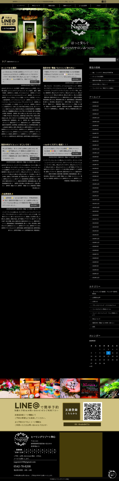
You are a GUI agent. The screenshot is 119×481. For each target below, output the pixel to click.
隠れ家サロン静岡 (22, 127)
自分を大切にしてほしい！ (100, 84)
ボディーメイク (67, 162)
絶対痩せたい (33, 179)
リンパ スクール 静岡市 (26, 104)
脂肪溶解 (59, 174)
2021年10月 (95, 208)
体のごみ (16, 106)
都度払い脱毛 (12, 127)
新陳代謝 (23, 115)
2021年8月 (95, 215)
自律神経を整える (23, 125)
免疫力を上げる (10, 109)
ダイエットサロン (24, 167)
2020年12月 (95, 239)
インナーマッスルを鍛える (22, 165)
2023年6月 (95, 169)
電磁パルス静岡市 (51, 106)
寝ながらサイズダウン (58, 93)
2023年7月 (95, 165)
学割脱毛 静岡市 (12, 113)
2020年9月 (95, 247)
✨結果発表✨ (7, 194)
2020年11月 (95, 243)
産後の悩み (14, 219)
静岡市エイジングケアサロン (10, 129)
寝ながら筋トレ (68, 95)
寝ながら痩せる (58, 95)
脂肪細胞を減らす (61, 99)
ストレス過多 (19, 97)
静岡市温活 (20, 136)
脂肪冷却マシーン (15, 122)
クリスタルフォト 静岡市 (26, 93)
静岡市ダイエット (68, 178)
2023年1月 (95, 180)
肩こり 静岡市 (22, 120)
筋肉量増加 (25, 179)
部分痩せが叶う (29, 183)
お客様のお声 (96, 298)
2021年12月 (95, 200)
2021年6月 (95, 223)
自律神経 (14, 125)
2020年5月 (95, 262)
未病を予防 (29, 115)
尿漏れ (28, 216)
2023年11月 (95, 153)
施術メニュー (67, 5)
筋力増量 (8, 221)
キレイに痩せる (59, 160)
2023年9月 (95, 157)
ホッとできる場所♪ (9, 68)
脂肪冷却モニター (26, 122)
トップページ (21, 5)
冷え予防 (22, 111)
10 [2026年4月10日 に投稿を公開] (108, 353)
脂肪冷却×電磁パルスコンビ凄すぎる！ (59, 68)
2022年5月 (95, 192)
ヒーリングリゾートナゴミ (54, 162)
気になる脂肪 (78, 95)
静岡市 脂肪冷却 (62, 106)
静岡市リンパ (17, 134)
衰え (29, 223)
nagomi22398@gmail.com (25, 462)
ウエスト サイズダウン (54, 86)
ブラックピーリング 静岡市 (29, 102)
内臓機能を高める (13, 111)
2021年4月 (95, 231)
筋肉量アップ (73, 169)
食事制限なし (54, 108)
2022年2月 (95, 196)
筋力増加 (66, 169)
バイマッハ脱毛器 (29, 97)
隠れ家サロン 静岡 (62, 102)
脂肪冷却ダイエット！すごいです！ (16, 145)
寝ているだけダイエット (18, 216)
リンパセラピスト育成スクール (101, 310)
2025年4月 (95, 106)
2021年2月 (95, 235)
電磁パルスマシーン (68, 104)
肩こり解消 (31, 120)
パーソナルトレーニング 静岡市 (21, 100)
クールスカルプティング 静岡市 (22, 95)
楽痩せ (9, 176)
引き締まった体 (33, 174)
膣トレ (47, 102)
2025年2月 (95, 110)
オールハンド (21, 90)
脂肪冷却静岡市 (6, 125)
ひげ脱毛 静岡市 (19, 88)
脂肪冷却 (46, 97)
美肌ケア (31, 118)
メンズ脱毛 (14, 104)
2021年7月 (95, 219)
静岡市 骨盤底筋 (73, 106)
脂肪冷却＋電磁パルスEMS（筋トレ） (28, 162)
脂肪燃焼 (65, 174)
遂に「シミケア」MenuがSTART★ (102, 72)
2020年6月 (95, 258)
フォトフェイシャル (15, 102)
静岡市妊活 (12, 136)
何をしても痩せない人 (27, 169)
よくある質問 (83, 5)
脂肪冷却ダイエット (56, 97)
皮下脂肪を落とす (24, 176)
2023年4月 (95, 176)
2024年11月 (95, 118)
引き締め (33, 216)
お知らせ (78, 83)
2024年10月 (95, 122)
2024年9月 (95, 126)
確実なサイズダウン (50, 169)
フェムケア (54, 90)
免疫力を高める (20, 109)
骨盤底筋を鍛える (75, 108)
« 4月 (90, 367)
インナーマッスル (48, 160)
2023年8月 (95, 161)
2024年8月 (95, 129)
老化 (13, 221)
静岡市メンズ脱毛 (7, 134)
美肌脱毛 (37, 118)
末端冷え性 (5, 118)
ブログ (98, 5)
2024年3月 (95, 137)
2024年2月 (95, 141)
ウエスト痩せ (34, 165)
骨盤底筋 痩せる (64, 108)
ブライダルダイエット (12, 214)
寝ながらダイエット (71, 93)
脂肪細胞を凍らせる (49, 99)
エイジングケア (12, 90)
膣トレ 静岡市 (14, 183)
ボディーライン (23, 214)
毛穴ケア (15, 118)
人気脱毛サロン (8, 106)
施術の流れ (51, 5)
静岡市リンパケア (26, 134)
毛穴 (10, 118)
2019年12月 (95, 278)
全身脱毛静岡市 (29, 109)
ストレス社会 (11, 97)
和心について (36, 5)
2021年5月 (95, 227)
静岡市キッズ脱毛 (33, 129)
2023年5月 (95, 172)
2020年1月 (95, 274)
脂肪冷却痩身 (36, 122)
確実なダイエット (8, 179)
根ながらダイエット (62, 167)
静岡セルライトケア (34, 127)
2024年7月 (95, 133)
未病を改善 (37, 115)
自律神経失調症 (33, 125)
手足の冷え (16, 115)
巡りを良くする (31, 113)
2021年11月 (95, 204)
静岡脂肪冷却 (29, 230)
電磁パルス (71, 102)
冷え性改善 (28, 111)
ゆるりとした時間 (30, 88)
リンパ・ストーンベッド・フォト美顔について (104, 314)
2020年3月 (95, 266)
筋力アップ (18, 179)
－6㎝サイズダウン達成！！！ (55, 145)
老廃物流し (14, 120)
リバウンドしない (63, 90)
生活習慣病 (21, 118)
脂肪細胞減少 (71, 99)
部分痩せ (52, 102)
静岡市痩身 (27, 136)
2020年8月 (95, 251)
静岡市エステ (23, 129)
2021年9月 (95, 212)
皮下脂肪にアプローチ (75, 167)
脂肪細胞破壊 (19, 223)
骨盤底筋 (33, 185)
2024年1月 (95, 145)
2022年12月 (95, 184)
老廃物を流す (6, 120)
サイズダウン (48, 88)
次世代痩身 (14, 176)
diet (45, 86)
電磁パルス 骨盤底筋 (54, 104)
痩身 (27, 118)
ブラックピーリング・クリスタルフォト (104, 306)
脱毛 (93, 327)
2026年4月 (95, 102)
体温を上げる (29, 106)
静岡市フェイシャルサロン (21, 131)
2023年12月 (95, 149)
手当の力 (9, 115)
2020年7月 (95, 255)
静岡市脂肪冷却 (28, 228)
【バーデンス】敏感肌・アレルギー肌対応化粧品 (104, 293)
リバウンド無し (74, 90)
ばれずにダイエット (7, 88)
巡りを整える (22, 113)
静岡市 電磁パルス (24, 185)
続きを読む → (35, 81)
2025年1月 (95, 114)
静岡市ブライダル (24, 225)
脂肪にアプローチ (51, 171)
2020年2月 (95, 270)
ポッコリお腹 (33, 214)
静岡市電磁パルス (19, 230)
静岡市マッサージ (35, 131)
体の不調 (22, 106)
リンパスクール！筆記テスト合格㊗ (102, 88)
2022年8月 (95, 188)
